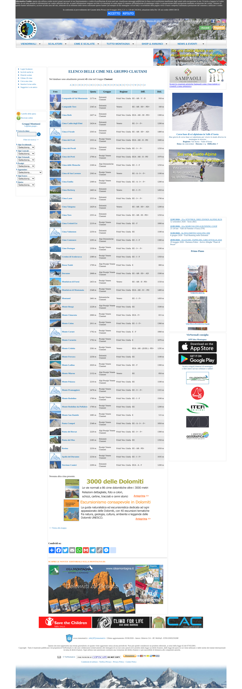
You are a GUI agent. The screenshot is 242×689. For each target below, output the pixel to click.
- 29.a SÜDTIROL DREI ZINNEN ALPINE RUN (196, 219)
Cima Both (67, 115)
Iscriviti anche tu (27, 72)
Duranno (66, 273)
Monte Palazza (68, 381)
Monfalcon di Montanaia (73, 290)
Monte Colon (68, 323)
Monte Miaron (68, 373)
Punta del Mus (68, 440)
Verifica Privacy (105, 662)
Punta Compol (68, 423)
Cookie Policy (131, 662)
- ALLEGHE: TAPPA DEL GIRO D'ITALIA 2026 (196, 240)
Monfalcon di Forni (70, 281)
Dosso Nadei (67, 265)
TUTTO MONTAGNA (120, 43)
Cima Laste (67, 198)
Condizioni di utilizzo (89, 662)
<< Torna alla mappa (58, 528)
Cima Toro (66, 215)
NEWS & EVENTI (189, 43)
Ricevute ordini (27, 118)
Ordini (206, 21)
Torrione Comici (69, 465)
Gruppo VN (167, 21)
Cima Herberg (68, 190)
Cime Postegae (68, 248)
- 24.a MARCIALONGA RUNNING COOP (193, 226)
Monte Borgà (68, 306)
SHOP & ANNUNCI (154, 43)
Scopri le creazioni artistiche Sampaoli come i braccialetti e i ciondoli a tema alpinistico (198, 84)
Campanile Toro (69, 106)
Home (142, 21)
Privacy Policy (118, 662)
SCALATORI (57, 43)
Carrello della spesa (28, 114)
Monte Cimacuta (69, 315)
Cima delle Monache (71, 165)
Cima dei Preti (68, 156)
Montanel (66, 298)
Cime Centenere (69, 240)
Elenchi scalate (26, 75)
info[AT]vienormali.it (97, 638)
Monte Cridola (68, 348)
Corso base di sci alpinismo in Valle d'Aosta (197, 134)
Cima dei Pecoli (69, 148)
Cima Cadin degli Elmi (72, 123)
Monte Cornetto (69, 340)
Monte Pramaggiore (71, 390)
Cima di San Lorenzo (71, 173)
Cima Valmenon (69, 231)
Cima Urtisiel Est (69, 223)
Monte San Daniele (70, 415)
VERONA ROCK (197, 300)
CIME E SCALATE (86, 43)
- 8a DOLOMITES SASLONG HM (190, 233)
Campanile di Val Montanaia (75, 98)
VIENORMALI (31, 43)
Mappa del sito (153, 21)
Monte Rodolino (69, 398)
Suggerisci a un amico (29, 87)
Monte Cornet (68, 331)
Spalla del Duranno (70, 456)
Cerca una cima (26, 81)
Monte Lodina (68, 365)
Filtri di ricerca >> (31, 139)
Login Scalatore (27, 69)
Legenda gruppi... (31, 126)
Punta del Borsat (69, 431)
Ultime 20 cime (26, 78)
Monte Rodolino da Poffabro (75, 406)
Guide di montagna (193, 21)
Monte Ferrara (68, 356)
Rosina (65, 448)
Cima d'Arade (68, 131)
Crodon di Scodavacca (72, 256)
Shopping (178, 21)
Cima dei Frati (68, 140)
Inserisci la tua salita (28, 84)
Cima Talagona (68, 206)
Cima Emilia (67, 181)
